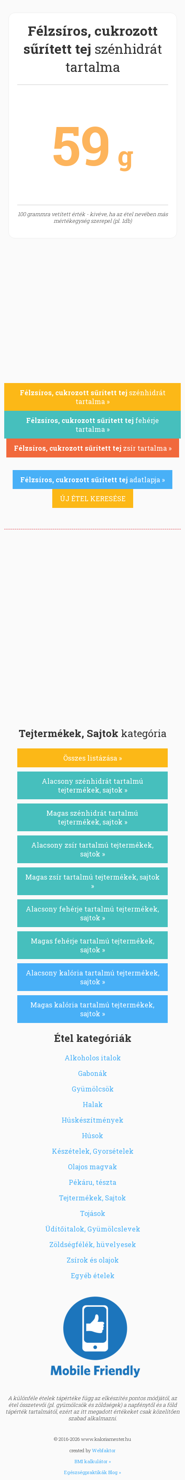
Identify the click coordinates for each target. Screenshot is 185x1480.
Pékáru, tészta (92, 1182)
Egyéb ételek (93, 1275)
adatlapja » (92, 479)
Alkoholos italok (92, 1057)
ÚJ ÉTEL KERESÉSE (93, 498)
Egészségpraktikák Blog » (92, 1472)
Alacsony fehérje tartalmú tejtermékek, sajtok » (92, 913)
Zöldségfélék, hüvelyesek (92, 1244)
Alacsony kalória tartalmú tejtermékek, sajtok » (92, 977)
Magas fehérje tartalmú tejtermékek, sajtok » (92, 945)
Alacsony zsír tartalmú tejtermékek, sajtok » (92, 849)
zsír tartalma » (93, 448)
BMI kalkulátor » (93, 1461)
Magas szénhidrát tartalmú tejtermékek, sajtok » (92, 817)
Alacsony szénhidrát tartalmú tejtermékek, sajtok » (92, 785)
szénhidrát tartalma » (93, 397)
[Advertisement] (92, 626)
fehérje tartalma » (92, 424)
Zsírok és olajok (93, 1259)
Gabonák (92, 1073)
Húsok (92, 1135)
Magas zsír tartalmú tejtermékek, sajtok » (92, 881)
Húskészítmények (92, 1119)
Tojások (92, 1213)
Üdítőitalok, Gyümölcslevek (92, 1228)
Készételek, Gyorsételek (93, 1151)
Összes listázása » (92, 757)
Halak (93, 1104)
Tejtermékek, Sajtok (92, 1197)
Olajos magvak (92, 1166)
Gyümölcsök (93, 1088)
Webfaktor (103, 1450)
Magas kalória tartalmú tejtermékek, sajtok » (92, 1009)
